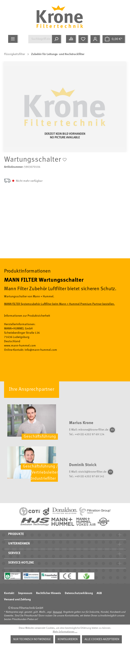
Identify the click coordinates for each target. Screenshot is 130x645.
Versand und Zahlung (17, 599)
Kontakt (9, 593)
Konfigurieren (68, 639)
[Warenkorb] (114, 39)
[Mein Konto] (95, 39)
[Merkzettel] (83, 39)
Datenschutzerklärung (79, 593)
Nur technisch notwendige (32, 639)
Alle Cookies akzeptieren (102, 639)
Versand (57, 612)
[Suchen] (57, 39)
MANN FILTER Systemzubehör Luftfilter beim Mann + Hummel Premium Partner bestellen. (59, 304)
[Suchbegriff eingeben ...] (40, 39)
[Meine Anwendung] (71, 39)
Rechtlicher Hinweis (48, 593)
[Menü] (13, 39)
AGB (99, 593)
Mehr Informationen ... (65, 632)
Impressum (25, 593)
